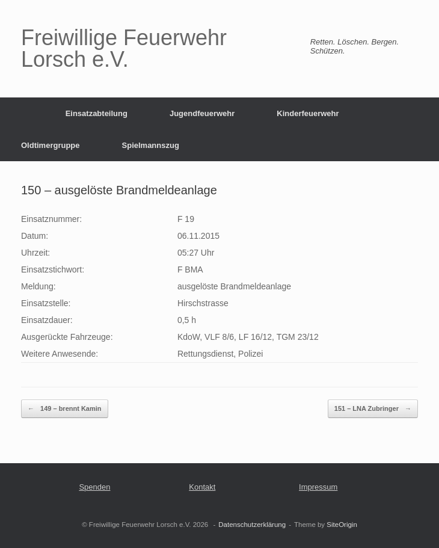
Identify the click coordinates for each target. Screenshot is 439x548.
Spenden (94, 486)
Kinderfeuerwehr (308, 113)
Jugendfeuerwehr (202, 113)
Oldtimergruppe (50, 145)
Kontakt (202, 486)
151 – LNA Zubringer (372, 409)
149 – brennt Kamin (65, 409)
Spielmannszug (150, 145)
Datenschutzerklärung (252, 524)
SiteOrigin (342, 524)
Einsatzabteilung (96, 113)
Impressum (318, 486)
